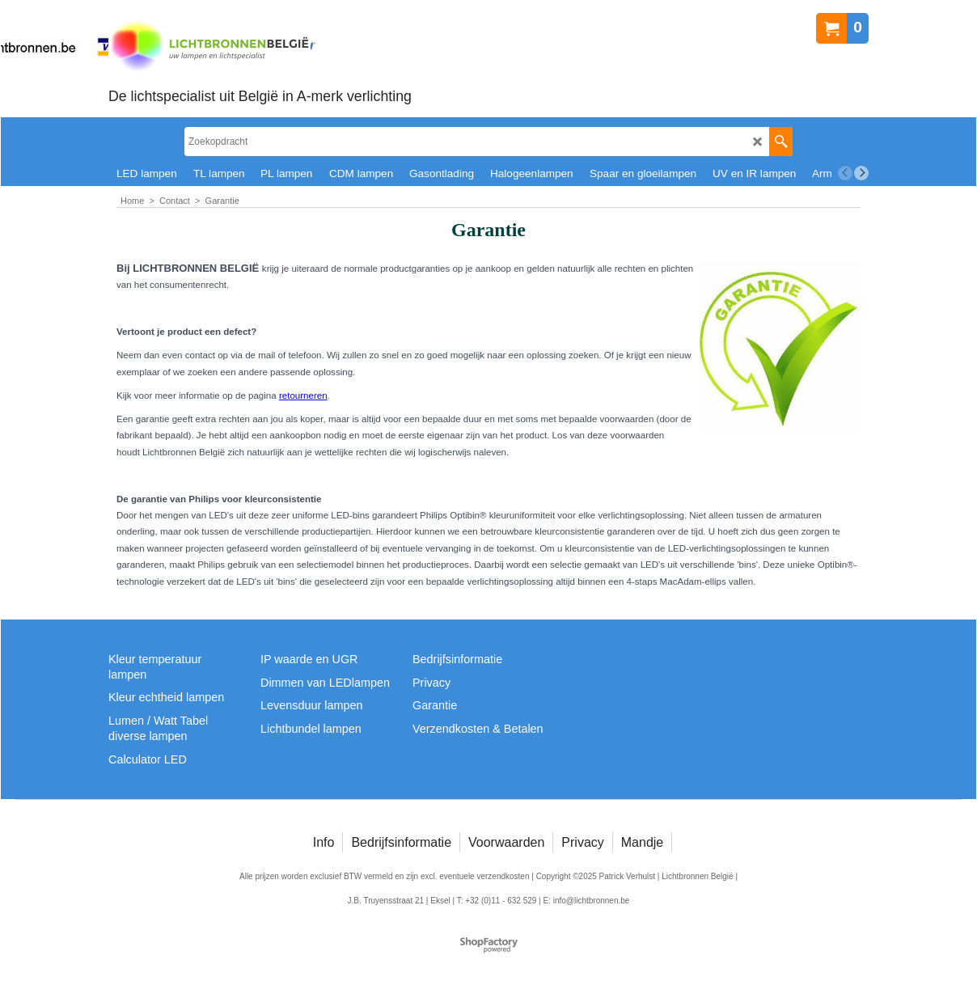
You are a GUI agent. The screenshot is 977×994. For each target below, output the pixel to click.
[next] (861, 173)
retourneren (303, 395)
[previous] (845, 173)
